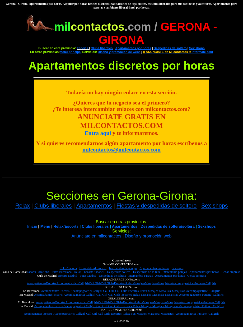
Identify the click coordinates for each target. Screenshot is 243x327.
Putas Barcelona (62, 272)
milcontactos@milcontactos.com (121, 150)
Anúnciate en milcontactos (96, 236)
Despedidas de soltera (146, 272)
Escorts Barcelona (38, 272)
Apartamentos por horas (133, 48)
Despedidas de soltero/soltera (168, 226)
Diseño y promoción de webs (119, 52)
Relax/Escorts (68, 268)
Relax (22, 205)
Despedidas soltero (119, 272)
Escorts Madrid (67, 275)
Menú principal (71, 52)
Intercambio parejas (175, 272)
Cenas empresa (230, 272)
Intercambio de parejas (123, 268)
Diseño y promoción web (148, 236)
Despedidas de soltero (170, 48)
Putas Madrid (88, 275)
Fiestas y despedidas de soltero (157, 205)
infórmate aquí (178, 52)
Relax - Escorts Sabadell (89, 272)
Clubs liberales (101, 48)
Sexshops (207, 226)
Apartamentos (94, 205)
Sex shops (197, 48)
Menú (45, 226)
